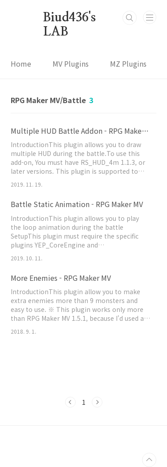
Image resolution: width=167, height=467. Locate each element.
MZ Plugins (128, 63)
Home (21, 63)
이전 (70, 402)
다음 (97, 402)
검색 (129, 17)
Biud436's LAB (67, 18)
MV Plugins (71, 63)
